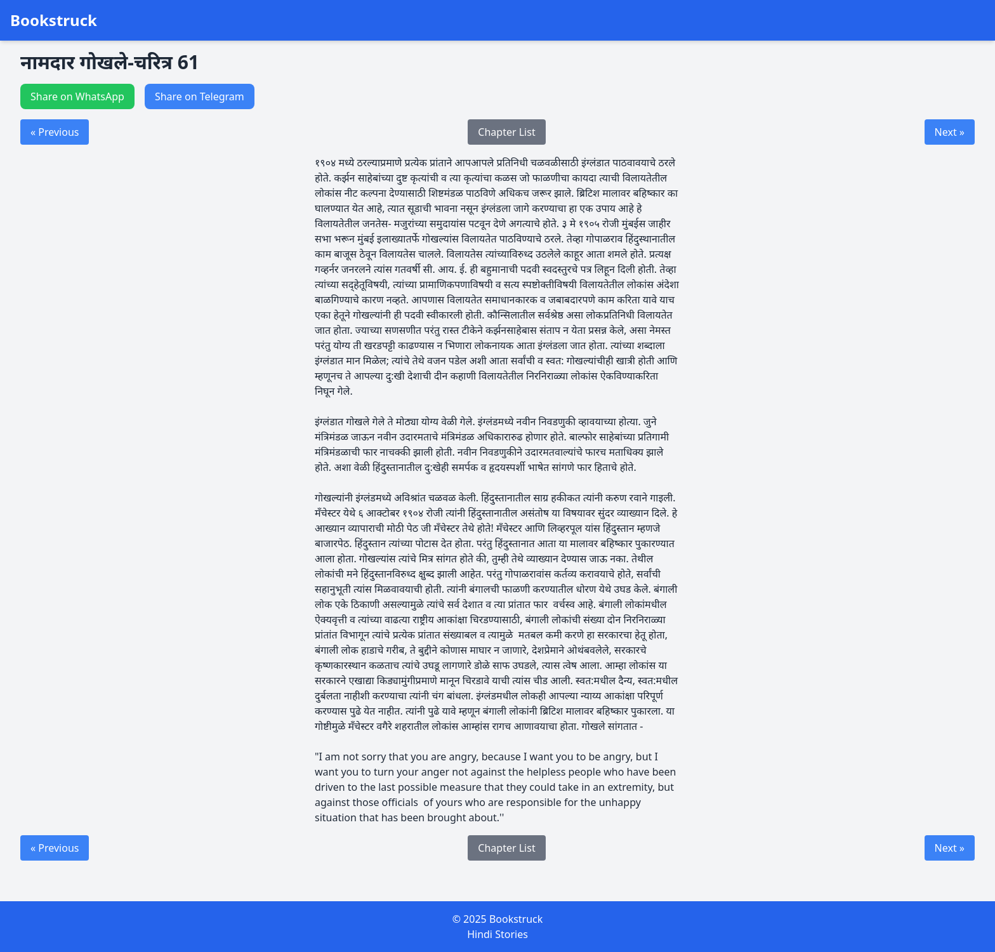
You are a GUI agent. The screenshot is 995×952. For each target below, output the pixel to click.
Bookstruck (53, 20)
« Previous (54, 132)
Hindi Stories (497, 934)
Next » (950, 132)
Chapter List (506, 132)
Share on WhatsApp (77, 96)
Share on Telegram (199, 96)
